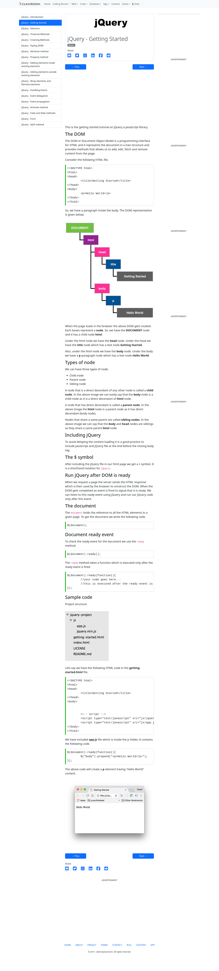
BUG (129, 953)
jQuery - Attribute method (34, 51)
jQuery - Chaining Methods (35, 39)
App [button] (105, 3)
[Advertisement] (40, 151)
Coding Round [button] (60, 3)
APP (153, 953)
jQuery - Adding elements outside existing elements (38, 73)
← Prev (75, 66)
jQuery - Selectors (30, 28)
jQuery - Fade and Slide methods (38, 113)
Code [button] (83, 3)
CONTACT (117, 953)
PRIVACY (91, 953)
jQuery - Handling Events (34, 90)
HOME (67, 953)
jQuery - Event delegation (34, 95)
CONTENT (141, 953)
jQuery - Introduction (32, 16)
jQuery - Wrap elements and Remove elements (36, 82)
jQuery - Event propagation (35, 101)
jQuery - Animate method (34, 107)
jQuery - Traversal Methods (35, 34)
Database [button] (94, 3)
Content (115, 3)
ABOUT (79, 953)
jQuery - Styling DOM (32, 45)
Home (47, 3)
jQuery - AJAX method (32, 124)
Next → (143, 66)
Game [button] (125, 3)
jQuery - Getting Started (33, 22)
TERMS (104, 953)
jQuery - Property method (34, 57)
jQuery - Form (28, 118)
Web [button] (74, 3)
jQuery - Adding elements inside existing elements (38, 64)
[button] (136, 4)
